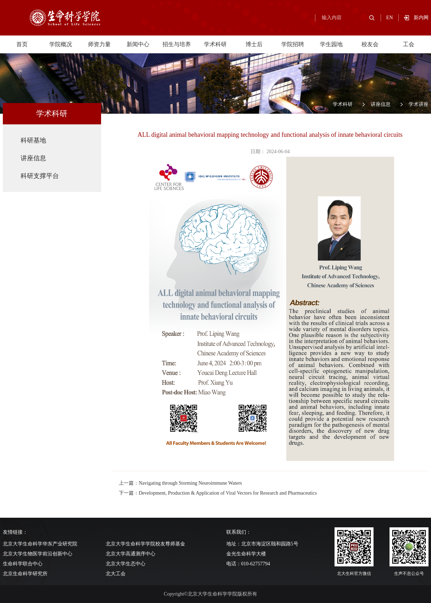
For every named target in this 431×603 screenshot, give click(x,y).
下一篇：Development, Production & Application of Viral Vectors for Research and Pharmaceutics (218, 493)
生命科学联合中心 (23, 563)
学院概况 (60, 44)
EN (389, 17)
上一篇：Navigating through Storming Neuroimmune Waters (180, 483)
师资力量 (99, 44)
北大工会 (116, 573)
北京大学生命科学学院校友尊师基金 (145, 544)
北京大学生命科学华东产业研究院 (40, 544)
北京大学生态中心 (125, 563)
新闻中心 (138, 44)
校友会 (369, 44)
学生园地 (331, 44)
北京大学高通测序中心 (130, 553)
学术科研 (215, 44)
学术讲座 (419, 104)
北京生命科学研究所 (25, 573)
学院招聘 (292, 44)
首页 (22, 44)
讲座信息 (381, 104)
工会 (408, 44)
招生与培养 (176, 44)
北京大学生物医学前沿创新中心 (37, 553)
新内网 (421, 17)
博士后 (254, 44)
